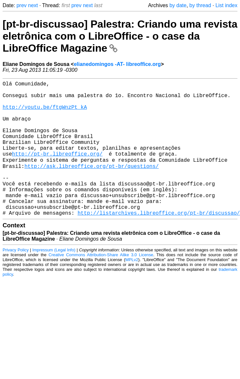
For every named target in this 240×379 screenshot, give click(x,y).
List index (226, 5)
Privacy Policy (16, 279)
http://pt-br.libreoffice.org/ (57, 170)
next (33, 5)
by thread (200, 5)
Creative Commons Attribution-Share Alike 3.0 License (100, 284)
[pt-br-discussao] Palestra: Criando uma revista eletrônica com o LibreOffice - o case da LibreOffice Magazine (120, 36)
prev (22, 5)
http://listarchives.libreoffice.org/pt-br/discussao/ (158, 242)
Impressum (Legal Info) (53, 279)
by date (177, 5)
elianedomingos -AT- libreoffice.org (117, 64)
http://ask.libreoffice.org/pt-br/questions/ (91, 184)
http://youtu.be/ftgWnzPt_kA (45, 113)
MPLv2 (131, 288)
